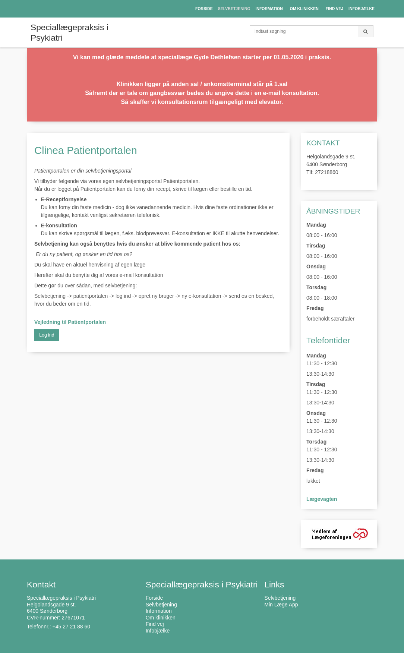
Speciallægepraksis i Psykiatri (69, 32)
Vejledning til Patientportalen (70, 322)
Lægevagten (321, 499)
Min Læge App (281, 605)
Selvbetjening (280, 598)
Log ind (46, 335)
